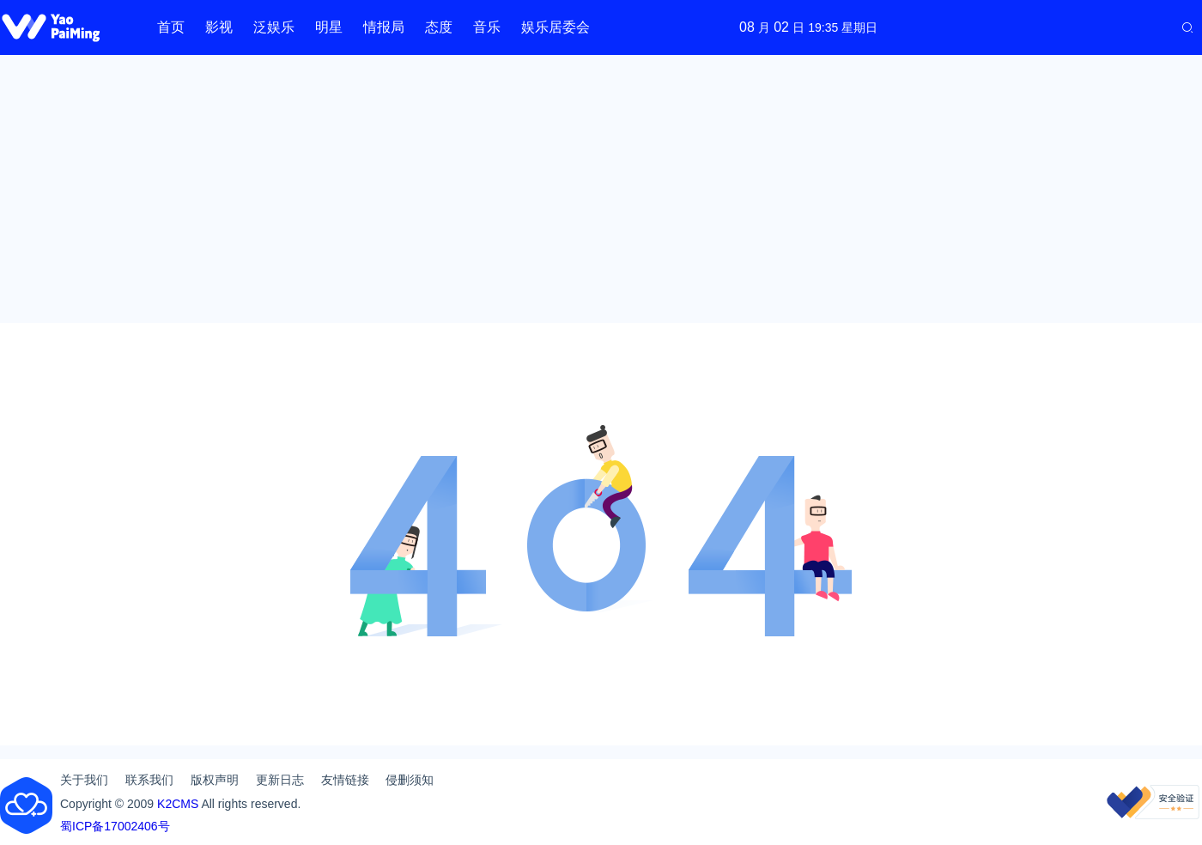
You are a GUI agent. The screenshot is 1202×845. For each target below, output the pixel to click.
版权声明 (215, 780)
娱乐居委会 (555, 27)
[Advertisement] (601, 189)
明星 (329, 27)
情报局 (383, 27)
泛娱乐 (273, 27)
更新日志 (280, 780)
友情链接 (345, 780)
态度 (438, 27)
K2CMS (177, 804)
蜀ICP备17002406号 (115, 826)
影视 (219, 27)
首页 (171, 27)
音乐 (487, 27)
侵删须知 (409, 780)
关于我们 (84, 780)
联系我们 (149, 780)
